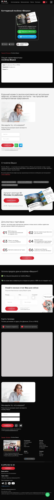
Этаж (20, 294)
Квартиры (41, 443)
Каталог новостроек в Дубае (8, 182)
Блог (25, 445)
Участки (41, 455)
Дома (40, 452)
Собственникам (28, 442)
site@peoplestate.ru (5, 486)
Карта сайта (26, 446)
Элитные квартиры (15, 2)
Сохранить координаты (10, 327)
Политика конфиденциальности (8, 489)
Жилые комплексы (25, 2)
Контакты (26, 443)
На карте (4, 44)
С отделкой (34, 294)
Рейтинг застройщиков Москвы (9, 185)
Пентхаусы (37, 2)
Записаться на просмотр (29, 327)
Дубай (6, 3)
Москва (3, 3)
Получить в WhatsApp (27, 32)
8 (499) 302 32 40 (8, 465)
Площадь (7, 294)
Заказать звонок (8, 468)
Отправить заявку (7, 145)
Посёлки (41, 454)
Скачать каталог (11, 200)
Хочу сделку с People (27, 258)
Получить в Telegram (27, 37)
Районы (32, 2)
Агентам (11, 44)
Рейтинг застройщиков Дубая (41, 182)
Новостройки (42, 445)
